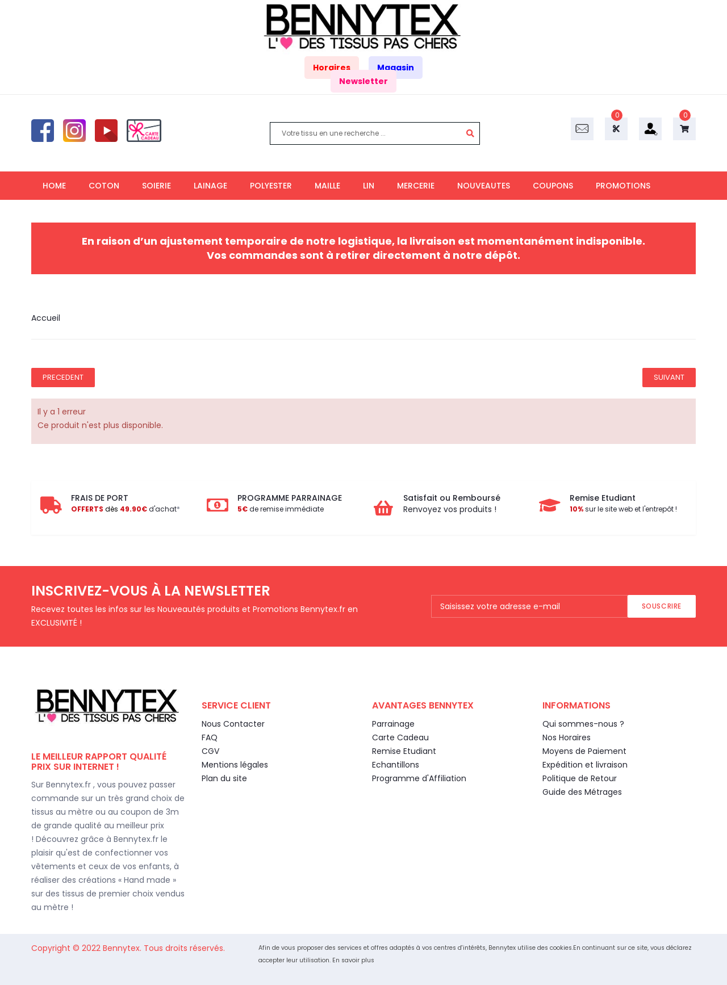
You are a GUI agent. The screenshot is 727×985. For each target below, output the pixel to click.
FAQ (210, 737)
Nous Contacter (233, 724)
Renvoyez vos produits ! (449, 509)
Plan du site (224, 778)
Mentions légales (235, 764)
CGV (210, 751)
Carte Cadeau (400, 737)
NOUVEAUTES (483, 185)
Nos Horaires (566, 737)
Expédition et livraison (585, 764)
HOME (54, 185)
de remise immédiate (280, 509)
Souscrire (662, 606)
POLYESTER (271, 185)
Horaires (331, 67)
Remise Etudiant (404, 751)
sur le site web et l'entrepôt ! (623, 509)
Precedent (63, 377)
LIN (368, 185)
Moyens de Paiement (584, 751)
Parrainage (393, 724)
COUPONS (553, 185)
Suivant (669, 377)
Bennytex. (123, 948)
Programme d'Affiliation (419, 778)
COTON (104, 185)
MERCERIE (415, 185)
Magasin (395, 67)
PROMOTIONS (623, 185)
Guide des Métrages (582, 792)
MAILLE (327, 185)
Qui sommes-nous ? (583, 724)
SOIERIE (156, 185)
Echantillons (395, 764)
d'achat (124, 509)
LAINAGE (210, 185)
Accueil (45, 318)
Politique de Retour (579, 778)
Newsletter (363, 81)
